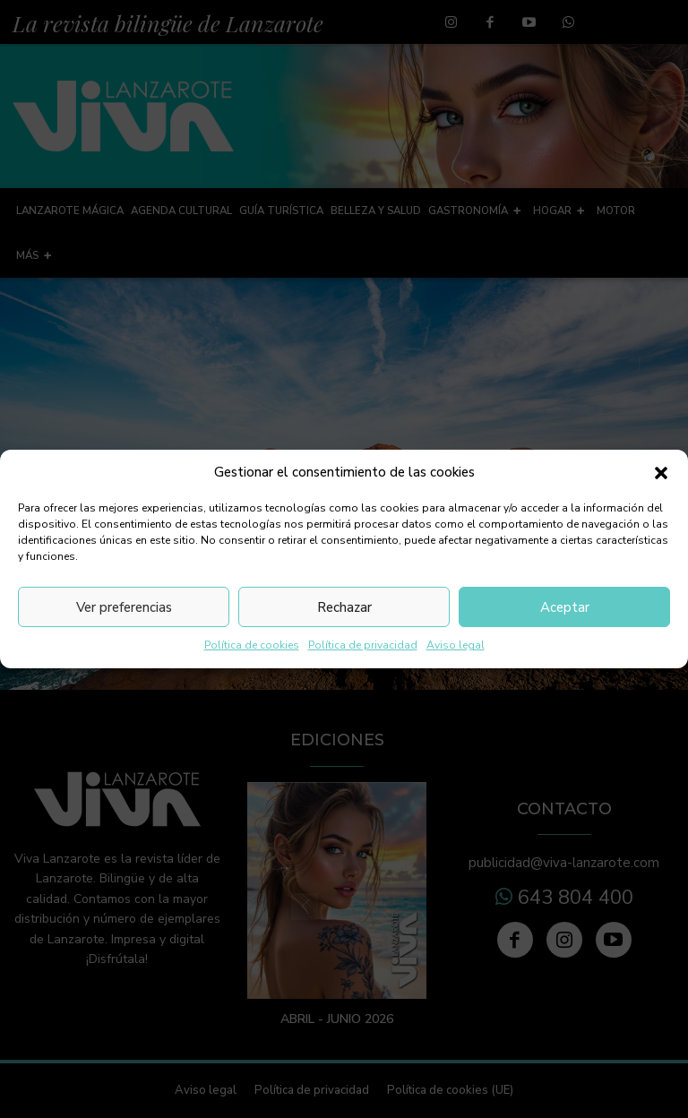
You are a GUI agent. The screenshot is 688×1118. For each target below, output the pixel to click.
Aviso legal (455, 645)
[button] (661, 473)
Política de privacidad (362, 645)
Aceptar (564, 607)
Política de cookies (251, 645)
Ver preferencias (124, 607)
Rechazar (344, 607)
